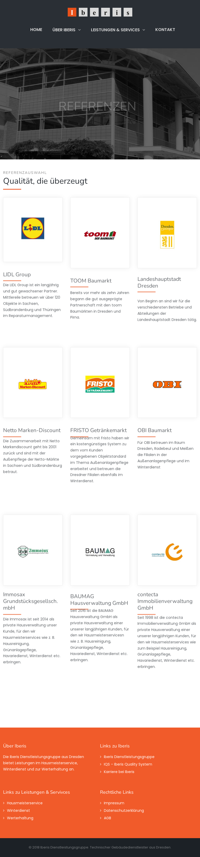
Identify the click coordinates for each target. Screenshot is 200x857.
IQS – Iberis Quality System (128, 764)
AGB (107, 818)
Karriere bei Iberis (119, 771)
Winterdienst (18, 810)
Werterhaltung (20, 818)
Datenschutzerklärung (124, 810)
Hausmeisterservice (25, 803)
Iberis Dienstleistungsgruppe (129, 756)
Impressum (114, 803)
